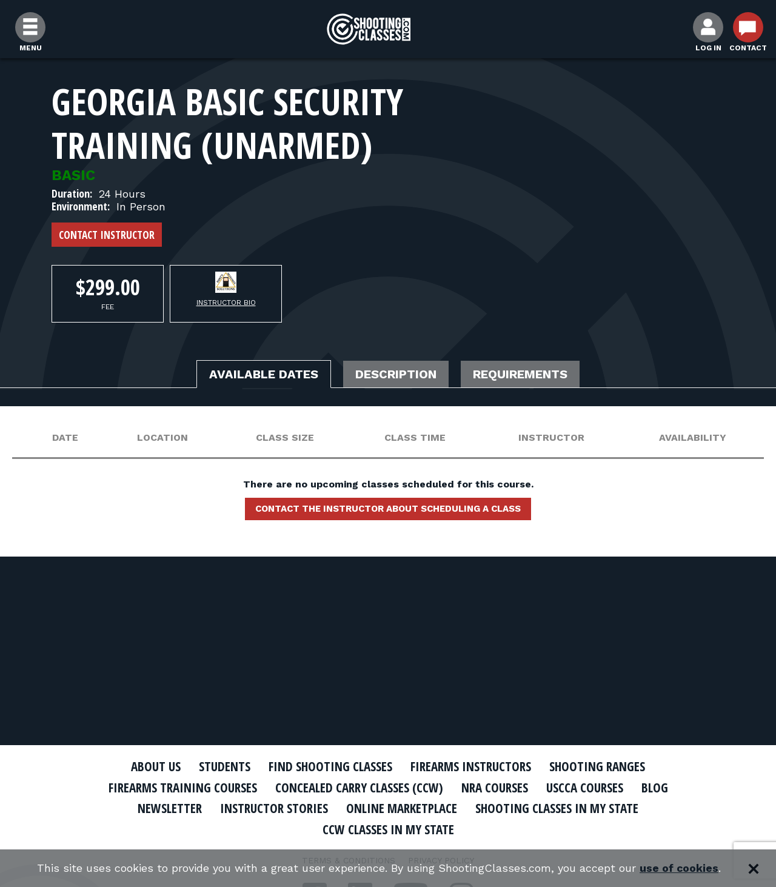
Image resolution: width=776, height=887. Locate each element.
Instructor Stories (274, 808)
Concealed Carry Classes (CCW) (359, 787)
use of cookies (679, 868)
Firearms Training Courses (183, 787)
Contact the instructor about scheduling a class (388, 508)
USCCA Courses (584, 787)
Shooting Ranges (597, 766)
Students (224, 766)
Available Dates (263, 374)
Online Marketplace (401, 808)
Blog (654, 787)
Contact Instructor (107, 234)
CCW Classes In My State (388, 829)
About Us (156, 766)
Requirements (520, 374)
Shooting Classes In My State (556, 808)
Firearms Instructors (470, 766)
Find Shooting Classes (330, 766)
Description (395, 374)
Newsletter (170, 808)
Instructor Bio (226, 302)
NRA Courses (494, 787)
